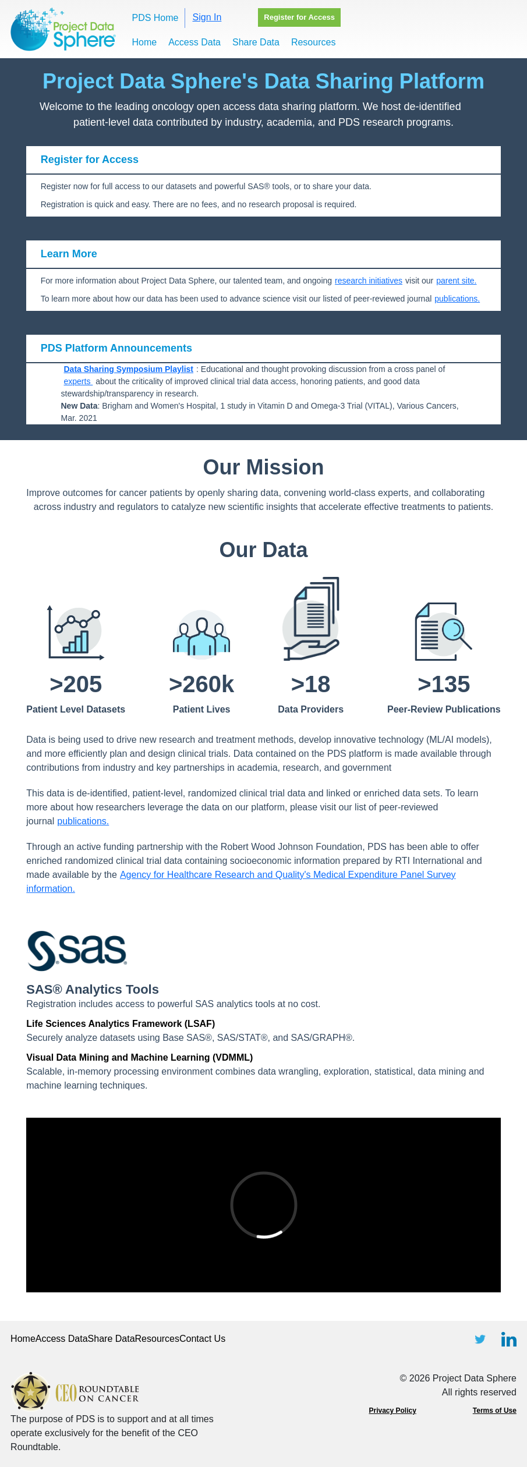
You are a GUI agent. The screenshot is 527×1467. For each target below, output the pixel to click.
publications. (457, 298)
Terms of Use (495, 1410)
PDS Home (155, 18)
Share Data (256, 42)
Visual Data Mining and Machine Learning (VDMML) (139, 1057)
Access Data (194, 42)
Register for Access (299, 17)
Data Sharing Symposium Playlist (129, 369)
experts (78, 381)
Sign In (207, 17)
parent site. (456, 280)
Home (144, 42)
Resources (313, 42)
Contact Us (202, 1339)
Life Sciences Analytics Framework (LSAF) (120, 1024)
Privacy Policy (392, 1410)
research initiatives (368, 280)
